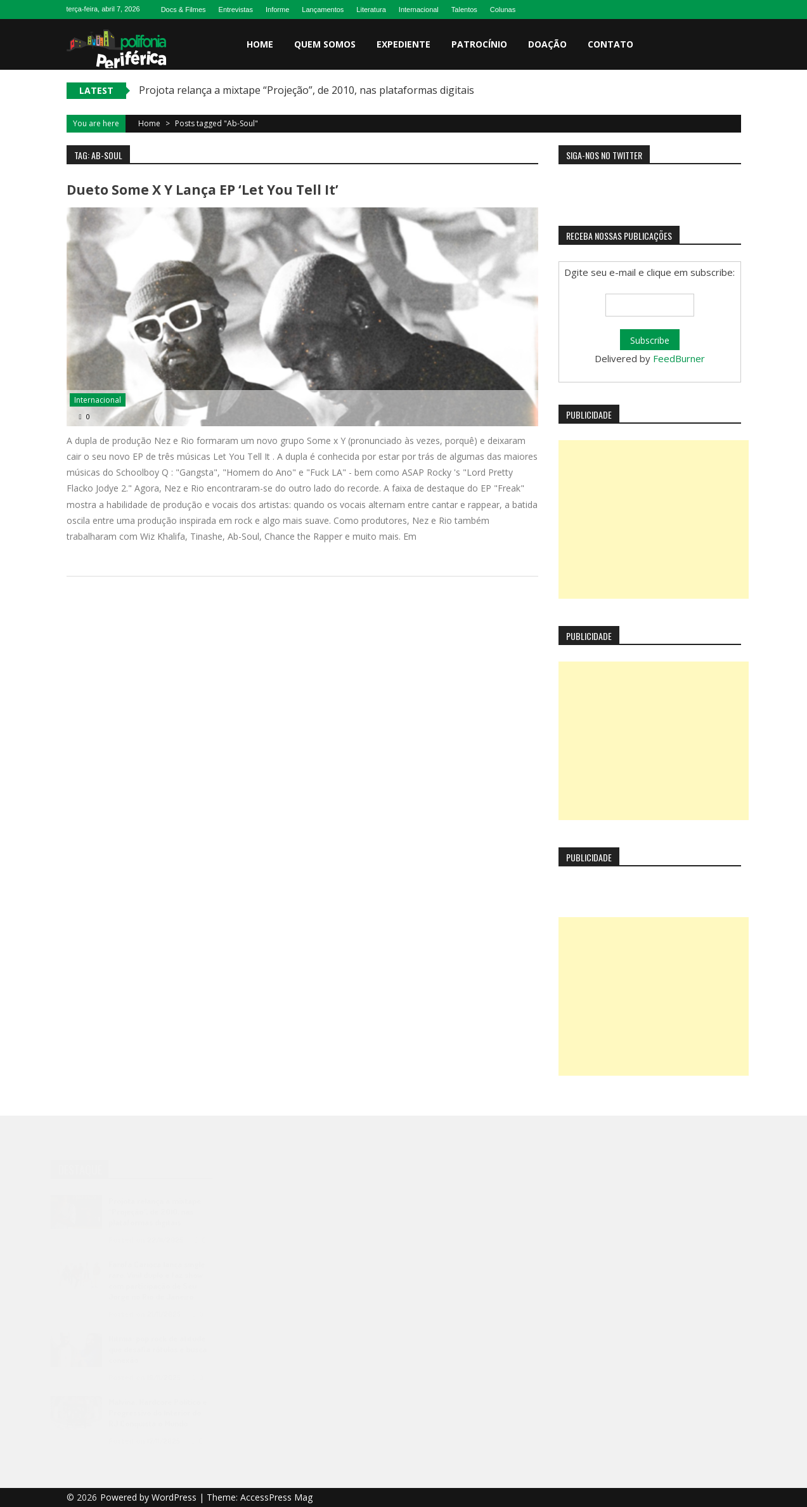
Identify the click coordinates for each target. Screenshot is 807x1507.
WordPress (175, 1497)
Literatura (370, 9)
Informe (277, 9)
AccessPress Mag (276, 1497)
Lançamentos (323, 9)
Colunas (502, 9)
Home (260, 44)
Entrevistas (236, 9)
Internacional (419, 9)
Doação (547, 44)
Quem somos (325, 44)
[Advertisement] (653, 519)
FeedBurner (679, 358)
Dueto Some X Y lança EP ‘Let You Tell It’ (203, 190)
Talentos (464, 9)
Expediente (403, 44)
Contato (610, 44)
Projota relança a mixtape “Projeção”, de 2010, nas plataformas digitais (306, 90)
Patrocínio (479, 44)
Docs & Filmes (183, 9)
